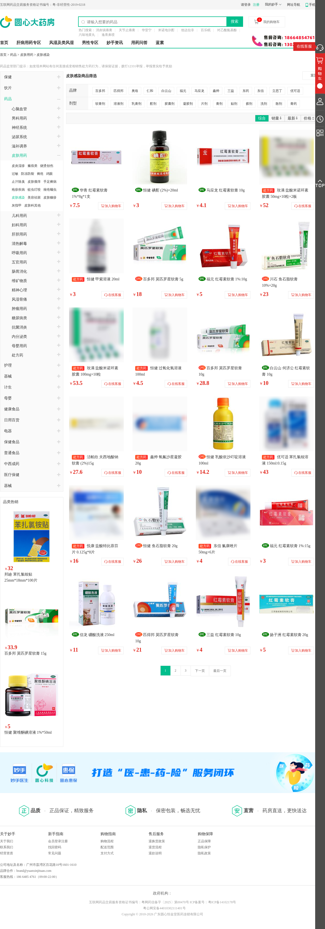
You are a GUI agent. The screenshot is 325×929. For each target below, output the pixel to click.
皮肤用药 (26, 55)
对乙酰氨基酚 (227, 30)
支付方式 (107, 853)
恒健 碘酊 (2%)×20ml (160, 190)
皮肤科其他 (32, 205)
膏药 (293, 104)
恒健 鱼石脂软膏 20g (160, 546)
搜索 (234, 21)
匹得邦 (118, 91)
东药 (246, 91)
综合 (262, 118)
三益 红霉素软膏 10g (223, 635)
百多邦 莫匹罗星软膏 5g (163, 279)
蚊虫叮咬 (34, 189)
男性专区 (90, 42)
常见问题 (54, 853)
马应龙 (199, 91)
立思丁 (277, 91)
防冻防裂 (27, 174)
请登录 (246, 5)
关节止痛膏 (127, 30)
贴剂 (234, 104)
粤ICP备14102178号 (222, 902)
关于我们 (6, 841)
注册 (256, 5)
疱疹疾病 (18, 189)
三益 (230, 91)
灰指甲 (17, 205)
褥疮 (40, 174)
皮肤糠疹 (50, 197)
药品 (13, 55)
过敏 (15, 174)
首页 (4, 42)
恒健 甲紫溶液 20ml (103, 279)
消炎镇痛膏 (104, 30)
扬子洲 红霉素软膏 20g (289, 635)
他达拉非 (187, 30)
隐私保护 (204, 847)
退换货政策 (157, 841)
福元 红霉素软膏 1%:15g (290, 546)
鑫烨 (216, 91)
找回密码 (54, 847)
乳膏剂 (136, 104)
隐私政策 (204, 853)
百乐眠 (206, 30)
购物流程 (107, 841)
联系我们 (6, 847)
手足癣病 (50, 182)
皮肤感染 (43, 55)
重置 (314, 75)
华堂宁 (147, 30)
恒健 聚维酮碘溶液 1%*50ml (28, 732)
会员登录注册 (58, 841)
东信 (260, 91)
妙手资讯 (115, 42)
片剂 (204, 104)
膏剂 (219, 104)
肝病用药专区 (28, 42)
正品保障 (204, 841)
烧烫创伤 (46, 166)
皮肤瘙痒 (34, 182)
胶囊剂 (170, 104)
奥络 (135, 91)
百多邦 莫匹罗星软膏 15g (25, 653)
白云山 (166, 91)
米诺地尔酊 (166, 30)
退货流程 (155, 847)
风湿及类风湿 (61, 42)
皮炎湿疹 (18, 166)
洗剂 (264, 104)
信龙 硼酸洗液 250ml (97, 635)
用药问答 (139, 42)
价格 (309, 118)
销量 (276, 118)
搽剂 (249, 104)
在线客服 (304, 46)
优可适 (295, 91)
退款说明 (155, 853)
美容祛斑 (34, 197)
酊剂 (153, 104)
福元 (183, 91)
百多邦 (100, 91)
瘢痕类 (32, 166)
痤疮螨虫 (50, 189)
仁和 (150, 91)
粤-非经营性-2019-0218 (42, 5)
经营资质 (6, 853)
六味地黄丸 (87, 35)
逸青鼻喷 (108, 35)
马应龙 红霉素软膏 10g (225, 190)
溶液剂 (118, 104)
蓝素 (160, 42)
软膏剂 (100, 104)
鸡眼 (49, 174)
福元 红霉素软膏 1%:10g (226, 279)
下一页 (200, 671)
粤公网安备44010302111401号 (164, 908)
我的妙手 (271, 4)
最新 (293, 118)
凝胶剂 (188, 104)
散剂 (279, 104)
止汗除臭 (18, 182)
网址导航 (293, 5)
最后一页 (219, 671)
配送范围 (107, 847)
